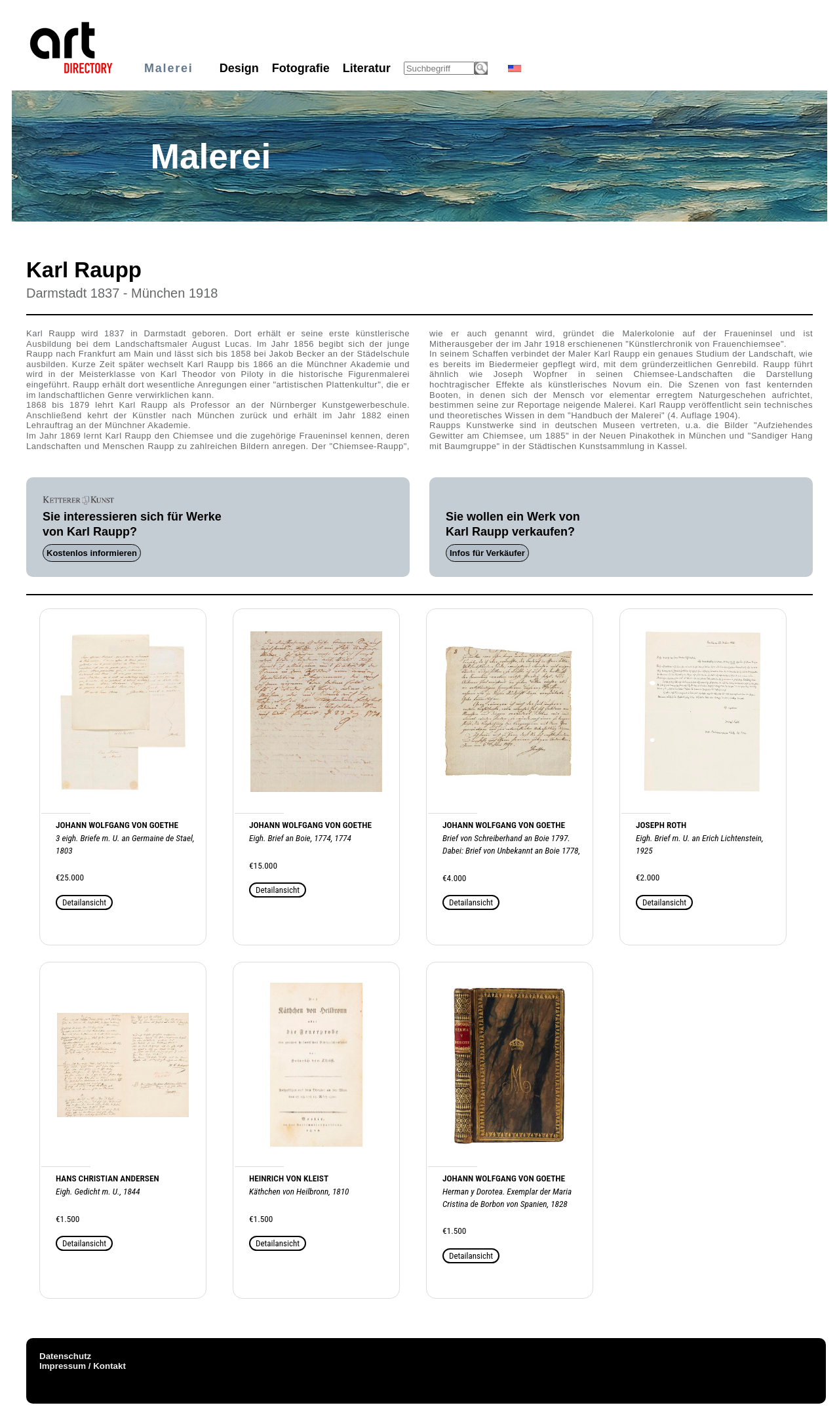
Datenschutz (65, 1356)
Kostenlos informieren (92, 553)
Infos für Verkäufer (487, 553)
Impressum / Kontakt (82, 1366)
